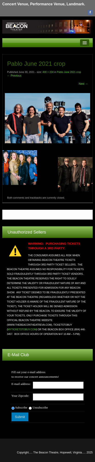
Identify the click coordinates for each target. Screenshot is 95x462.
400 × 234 (48, 72)
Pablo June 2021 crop (69, 72)
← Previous (14, 75)
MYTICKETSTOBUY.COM (22, 329)
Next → (83, 83)
